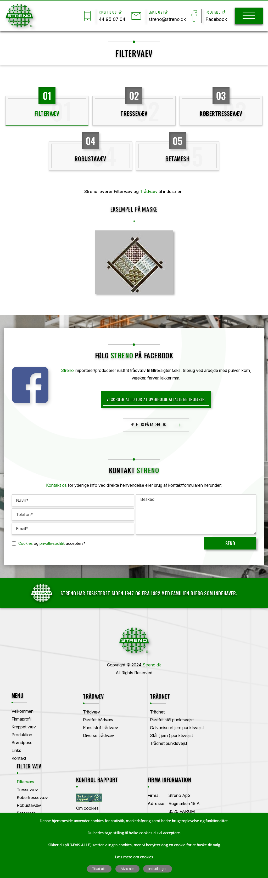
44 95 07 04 (109, 19)
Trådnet (136, 711)
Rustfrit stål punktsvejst (151, 719)
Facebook (216, 19)
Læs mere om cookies (134, 857)
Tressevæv (134, 114)
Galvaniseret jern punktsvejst (156, 726)
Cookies (25, 543)
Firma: (79, 795)
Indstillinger (158, 868)
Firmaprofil (22, 719)
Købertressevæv (221, 114)
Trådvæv (149, 192)
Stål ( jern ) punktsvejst (150, 734)
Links (16, 750)
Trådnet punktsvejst (147, 742)
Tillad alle (99, 869)
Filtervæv (47, 114)
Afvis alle (127, 869)
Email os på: (156, 12)
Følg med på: (215, 12)
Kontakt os (56, 485)
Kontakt (19, 758)
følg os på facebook (148, 425)
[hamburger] (248, 16)
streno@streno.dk (166, 19)
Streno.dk (152, 664)
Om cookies (23, 808)
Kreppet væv (24, 726)
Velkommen (23, 711)
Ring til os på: (107, 12)
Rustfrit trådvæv (88, 719)
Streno (67, 370)
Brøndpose (22, 742)
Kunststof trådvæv (90, 726)
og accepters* (51, 543)
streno (122, 356)
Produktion (22, 734)
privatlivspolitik (52, 543)
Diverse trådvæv (88, 734)
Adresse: (82, 803)
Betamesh (177, 159)
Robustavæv (90, 159)
